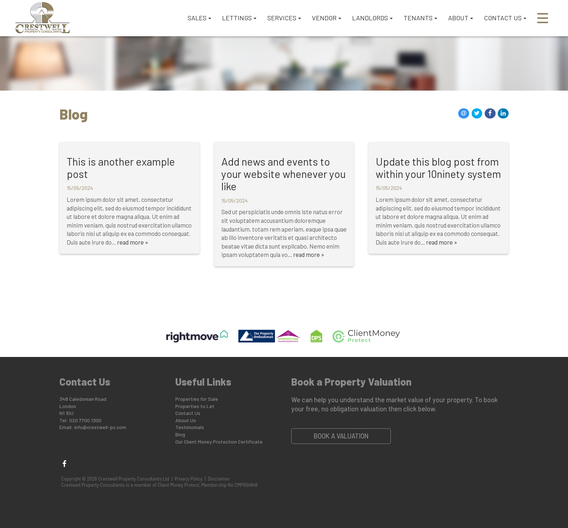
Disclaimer (219, 479)
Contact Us (187, 413)
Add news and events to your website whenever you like (283, 173)
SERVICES (284, 18)
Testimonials (189, 427)
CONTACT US (505, 18)
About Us (185, 420)
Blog (180, 434)
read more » (132, 242)
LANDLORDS (372, 18)
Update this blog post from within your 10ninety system (438, 167)
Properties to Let (194, 406)
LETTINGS (239, 18)
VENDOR (326, 18)
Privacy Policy (188, 479)
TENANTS (420, 18)
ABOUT (460, 18)
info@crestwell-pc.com (100, 427)
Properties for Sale (196, 399)
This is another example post (121, 167)
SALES (199, 18)
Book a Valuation (341, 436)
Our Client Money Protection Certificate (219, 441)
